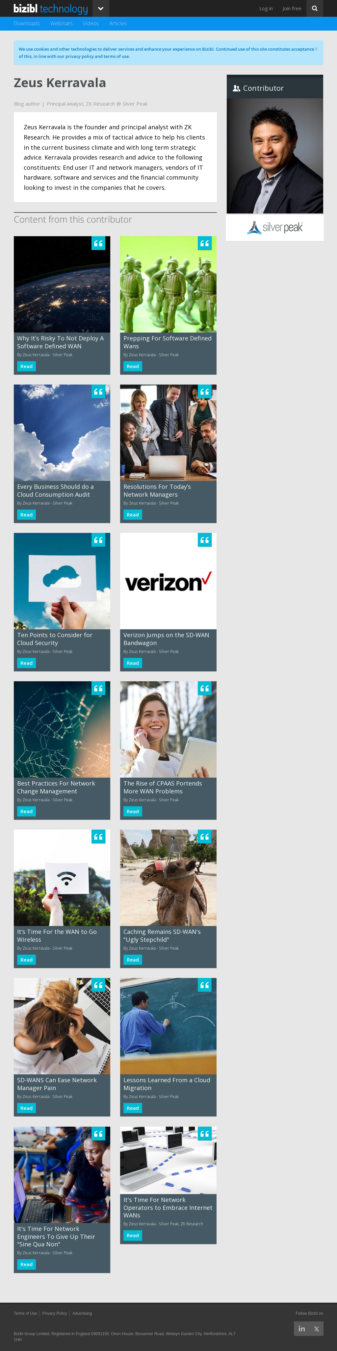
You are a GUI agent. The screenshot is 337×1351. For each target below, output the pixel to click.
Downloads (27, 23)
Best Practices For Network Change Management (56, 787)
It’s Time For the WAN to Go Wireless (57, 935)
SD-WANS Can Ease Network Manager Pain (57, 1083)
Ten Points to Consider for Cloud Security (54, 638)
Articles (118, 23)
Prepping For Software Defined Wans (167, 342)
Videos (91, 23)
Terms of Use (25, 1313)
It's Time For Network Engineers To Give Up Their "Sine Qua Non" (56, 1236)
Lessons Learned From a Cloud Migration (166, 1083)
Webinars (61, 23)
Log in (266, 8)
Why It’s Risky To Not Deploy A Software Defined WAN (60, 342)
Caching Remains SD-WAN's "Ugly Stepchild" (162, 935)
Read (26, 366)
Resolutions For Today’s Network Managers (157, 490)
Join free (292, 8)
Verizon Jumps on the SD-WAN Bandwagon (166, 638)
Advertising (82, 1313)
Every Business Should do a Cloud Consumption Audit (55, 490)
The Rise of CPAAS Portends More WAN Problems (162, 787)
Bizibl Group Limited (31, 1334)
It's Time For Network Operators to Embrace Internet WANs (168, 1207)
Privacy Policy (54, 1313)
